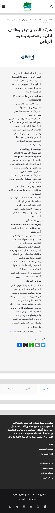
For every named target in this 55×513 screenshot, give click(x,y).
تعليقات (9, 388)
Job (39, 20)
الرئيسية (47, 20)
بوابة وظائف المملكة (27, 499)
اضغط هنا (14, 331)
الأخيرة (28, 388)
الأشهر (46, 388)
